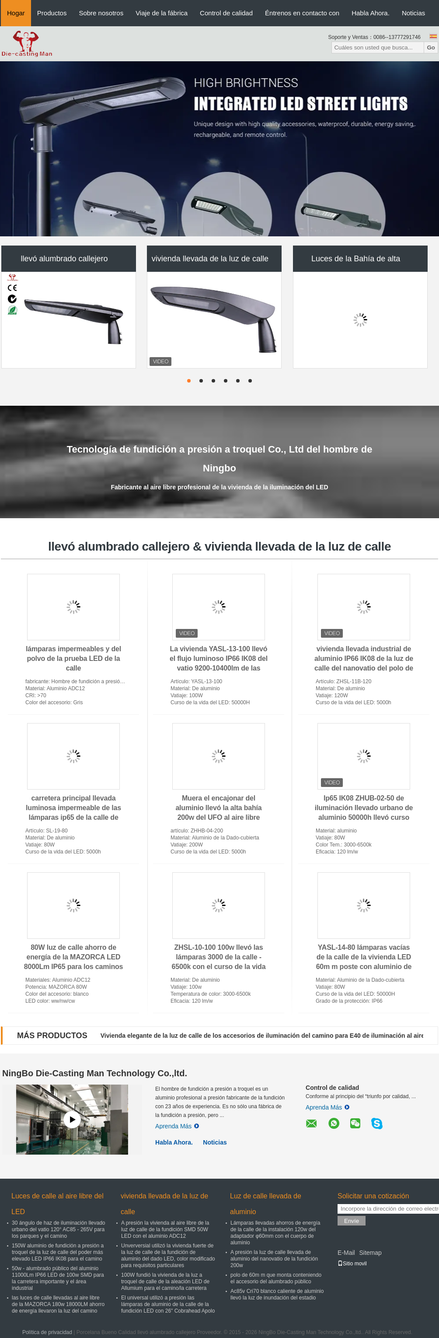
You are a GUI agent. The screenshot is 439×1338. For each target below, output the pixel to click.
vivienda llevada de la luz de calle (210, 258)
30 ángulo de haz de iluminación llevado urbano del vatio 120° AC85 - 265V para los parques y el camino (58, 1229)
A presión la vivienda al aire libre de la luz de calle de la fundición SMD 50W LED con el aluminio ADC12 (165, 1229)
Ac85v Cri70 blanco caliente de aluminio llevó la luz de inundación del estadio (277, 1294)
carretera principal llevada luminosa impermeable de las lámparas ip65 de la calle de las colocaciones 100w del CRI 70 (73, 817)
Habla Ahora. (371, 13)
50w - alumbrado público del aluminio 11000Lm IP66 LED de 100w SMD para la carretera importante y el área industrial (58, 1278)
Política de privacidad (47, 1332)
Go (431, 47)
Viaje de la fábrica (162, 13)
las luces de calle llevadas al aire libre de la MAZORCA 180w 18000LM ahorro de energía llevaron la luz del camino (58, 1304)
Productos (52, 13)
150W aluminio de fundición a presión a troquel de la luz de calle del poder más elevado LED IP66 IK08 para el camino (58, 1252)
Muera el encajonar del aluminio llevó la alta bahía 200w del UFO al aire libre (218, 807)
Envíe (351, 1221)
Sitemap (370, 1252)
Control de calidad (226, 13)
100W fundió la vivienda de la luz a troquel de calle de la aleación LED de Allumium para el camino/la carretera (165, 1281)
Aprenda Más (177, 1126)
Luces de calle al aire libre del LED (57, 1203)
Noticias (413, 13)
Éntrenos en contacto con (302, 13)
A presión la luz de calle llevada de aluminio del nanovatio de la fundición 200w (274, 1258)
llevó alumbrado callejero (64, 258)
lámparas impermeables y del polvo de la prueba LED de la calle (73, 658)
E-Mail (346, 1252)
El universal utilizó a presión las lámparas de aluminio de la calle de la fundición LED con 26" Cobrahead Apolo (168, 1304)
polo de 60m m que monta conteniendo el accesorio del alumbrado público (275, 1278)
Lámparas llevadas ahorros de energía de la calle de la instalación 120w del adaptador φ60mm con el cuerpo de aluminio (275, 1233)
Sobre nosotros (101, 13)
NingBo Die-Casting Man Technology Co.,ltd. (94, 1073)
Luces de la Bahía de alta (355, 258)
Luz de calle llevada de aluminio (265, 1203)
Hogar (16, 13)
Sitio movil (352, 1264)
